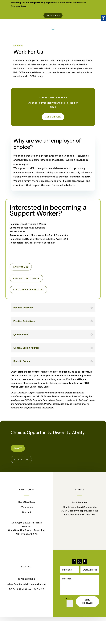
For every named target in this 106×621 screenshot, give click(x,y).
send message (87, 606)
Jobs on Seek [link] (53, 121)
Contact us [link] (21, 464)
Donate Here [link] (53, 15)
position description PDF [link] (28, 294)
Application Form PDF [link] (26, 282)
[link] (74, 566)
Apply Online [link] (20, 271)
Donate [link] (18, 452)
